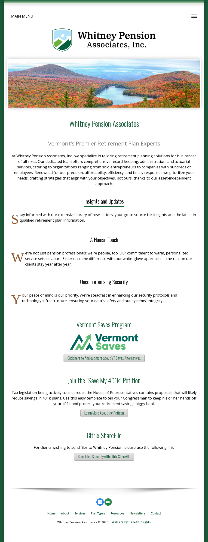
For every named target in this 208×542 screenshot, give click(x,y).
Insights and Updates (104, 201)
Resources (117, 513)
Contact (156, 513)
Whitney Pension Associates (104, 123)
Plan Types (98, 513)
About (65, 513)
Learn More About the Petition (104, 413)
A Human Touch (104, 239)
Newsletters (137, 513)
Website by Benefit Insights (131, 522)
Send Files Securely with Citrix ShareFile (104, 456)
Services (80, 513)
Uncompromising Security (104, 281)
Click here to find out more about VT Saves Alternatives (104, 358)
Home (51, 513)
